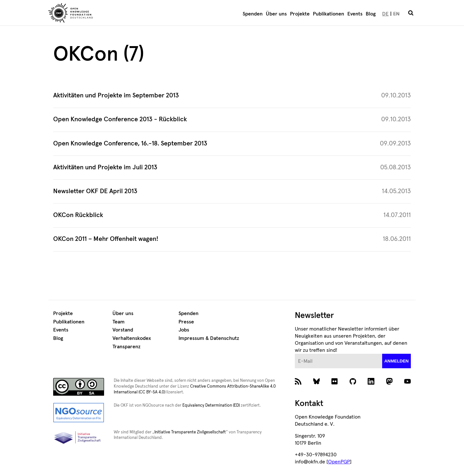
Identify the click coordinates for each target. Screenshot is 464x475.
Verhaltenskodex (131, 338)
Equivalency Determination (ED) (211, 405)
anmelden (396, 361)
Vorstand (122, 329)
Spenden (253, 13)
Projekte (300, 13)
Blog (371, 13)
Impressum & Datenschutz (209, 338)
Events (354, 13)
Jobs (184, 329)
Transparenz (126, 346)
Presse (186, 321)
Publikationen (328, 13)
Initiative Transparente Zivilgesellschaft (190, 432)
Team (118, 321)
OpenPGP (339, 461)
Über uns (276, 13)
